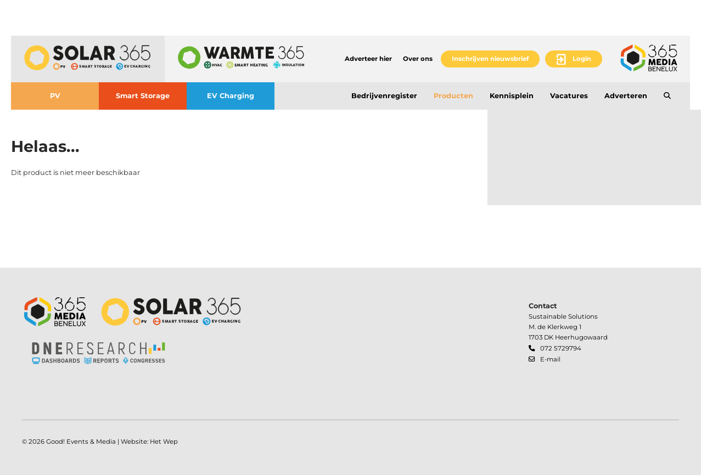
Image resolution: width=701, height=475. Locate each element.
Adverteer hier (368, 59)
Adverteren (625, 96)
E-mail (550, 359)
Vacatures (569, 96)
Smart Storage (143, 96)
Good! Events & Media (81, 441)
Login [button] (582, 59)
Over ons (418, 59)
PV (55, 96)
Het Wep (164, 441)
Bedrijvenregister (384, 96)
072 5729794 (560, 348)
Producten (453, 96)
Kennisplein (512, 96)
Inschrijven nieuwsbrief (490, 59)
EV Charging (230, 96)
